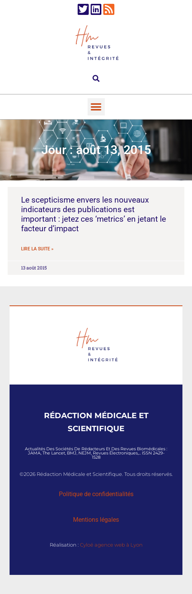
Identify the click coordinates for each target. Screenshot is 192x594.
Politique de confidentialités (96, 494)
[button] (96, 78)
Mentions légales (96, 519)
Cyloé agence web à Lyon (111, 545)
